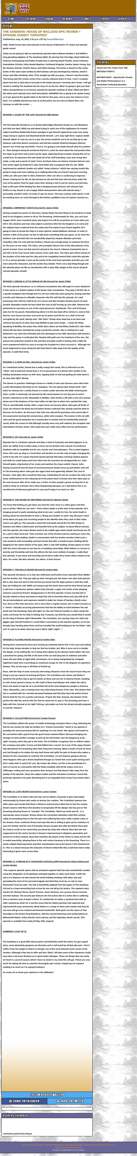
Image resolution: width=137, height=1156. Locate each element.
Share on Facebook (24, 1101)
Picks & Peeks (53, 1145)
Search (124, 18)
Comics (86, 18)
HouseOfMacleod (55, 39)
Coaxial (48, 18)
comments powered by (17, 1133)
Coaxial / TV (41, 1145)
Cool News (29, 18)
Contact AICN (77, 1147)
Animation (76, 1145)
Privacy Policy (65, 1147)
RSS (57, 1147)
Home (11, 18)
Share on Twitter (69, 1101)
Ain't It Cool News (24, 8)
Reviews (67, 18)
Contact (105, 18)
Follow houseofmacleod (47, 1094)
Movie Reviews (65, 1145)
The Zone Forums (108, 1145)
